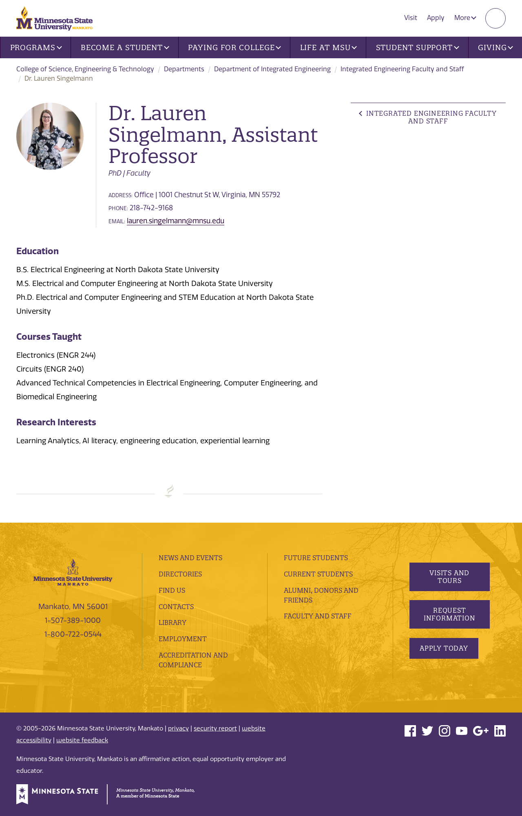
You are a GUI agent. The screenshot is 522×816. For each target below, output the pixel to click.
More (465, 18)
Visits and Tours (449, 577)
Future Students (316, 558)
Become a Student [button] (125, 47)
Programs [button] (36, 47)
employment (183, 639)
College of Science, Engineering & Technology (85, 69)
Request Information (449, 614)
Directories (180, 574)
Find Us (172, 590)
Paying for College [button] (234, 47)
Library (172, 622)
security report (215, 728)
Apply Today (444, 648)
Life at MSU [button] (328, 47)
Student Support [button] (417, 47)
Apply (436, 18)
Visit (410, 18)
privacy (178, 728)
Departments (184, 69)
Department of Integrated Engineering (272, 69)
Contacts (176, 607)
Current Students (318, 574)
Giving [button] (495, 47)
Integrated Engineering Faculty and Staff (402, 69)
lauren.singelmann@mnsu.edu (175, 221)
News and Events (190, 558)
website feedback (82, 740)
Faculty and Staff (318, 616)
